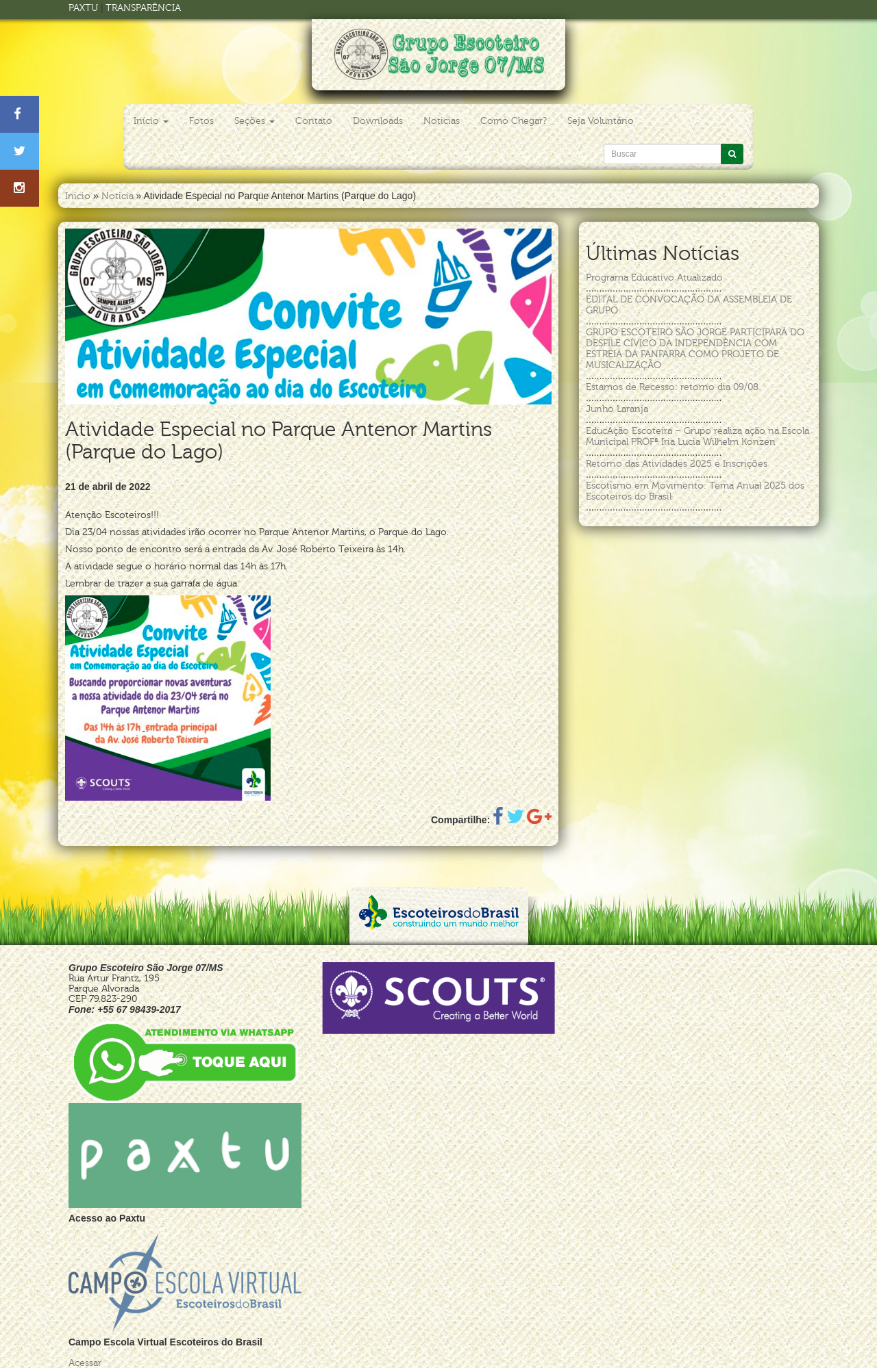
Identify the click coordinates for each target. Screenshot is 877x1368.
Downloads (378, 121)
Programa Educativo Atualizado (654, 277)
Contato (313, 121)
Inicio (77, 196)
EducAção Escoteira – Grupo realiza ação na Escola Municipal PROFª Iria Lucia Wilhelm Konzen (697, 436)
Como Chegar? (513, 121)
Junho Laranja (617, 409)
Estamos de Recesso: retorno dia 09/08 (672, 387)
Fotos (201, 121)
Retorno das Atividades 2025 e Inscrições (676, 464)
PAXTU (83, 8)
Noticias (441, 121)
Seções (254, 121)
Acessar (85, 1363)
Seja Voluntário (600, 121)
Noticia (117, 196)
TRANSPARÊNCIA (143, 8)
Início (151, 121)
